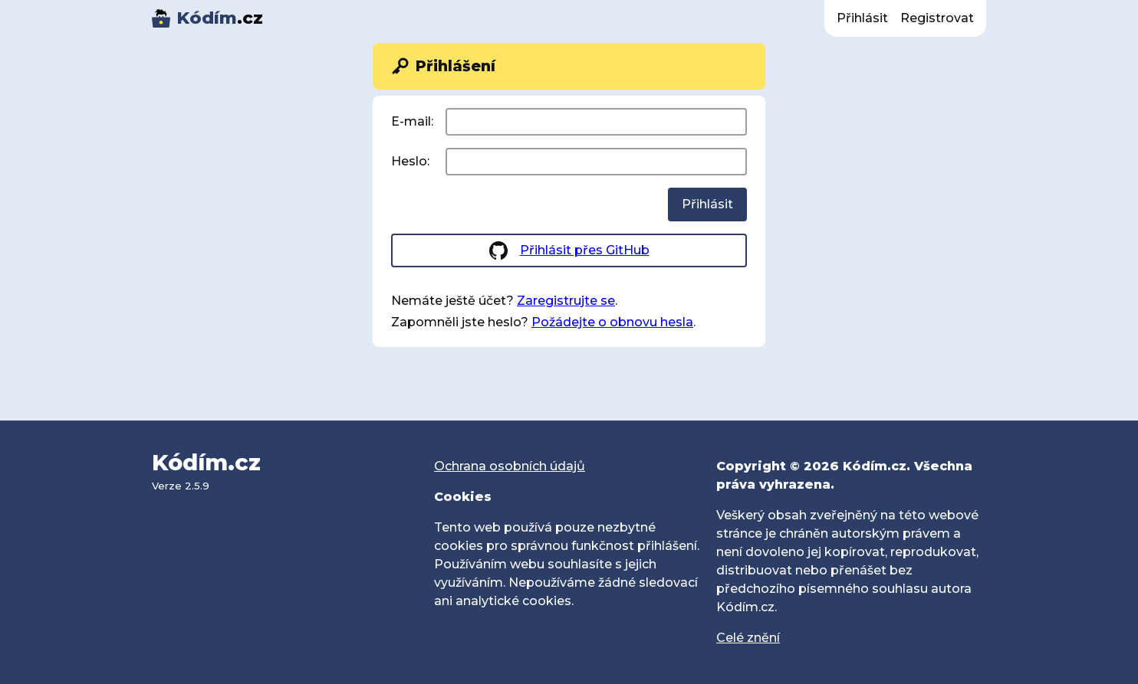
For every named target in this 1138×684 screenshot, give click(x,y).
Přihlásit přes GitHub (585, 250)
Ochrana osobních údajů (509, 466)
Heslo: (410, 161)
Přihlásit (862, 18)
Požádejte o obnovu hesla (612, 322)
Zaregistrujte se (566, 300)
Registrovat (937, 18)
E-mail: (412, 121)
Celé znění (748, 637)
